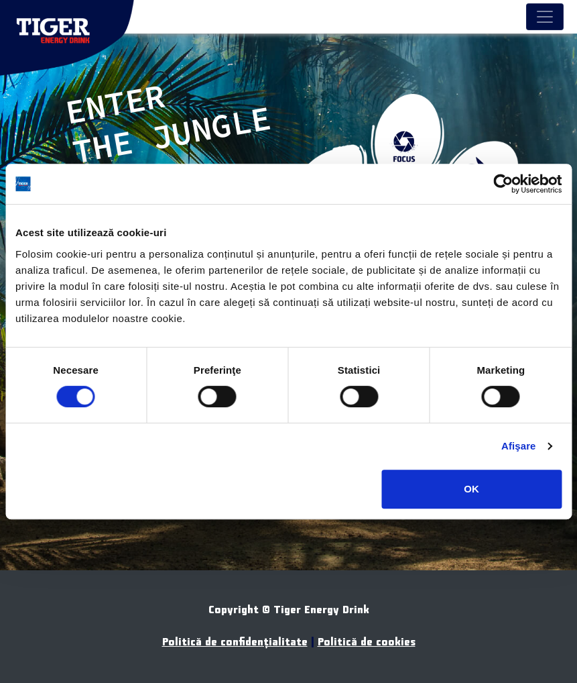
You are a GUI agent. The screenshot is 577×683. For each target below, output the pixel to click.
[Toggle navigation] (545, 16)
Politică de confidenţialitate (235, 642)
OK (471, 488)
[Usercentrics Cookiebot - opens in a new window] (503, 184)
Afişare (518, 446)
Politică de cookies (366, 642)
